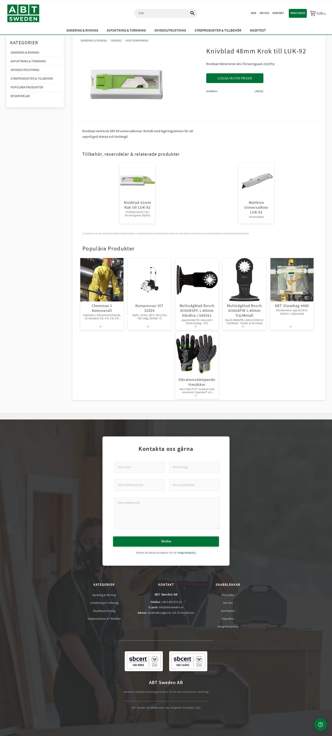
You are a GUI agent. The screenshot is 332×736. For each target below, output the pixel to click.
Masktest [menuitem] (258, 30)
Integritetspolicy (187, 552)
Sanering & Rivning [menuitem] (82, 30)
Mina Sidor (228, 595)
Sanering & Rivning (104, 595)
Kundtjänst (228, 611)
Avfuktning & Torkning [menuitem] (126, 30)
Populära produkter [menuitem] (27, 87)
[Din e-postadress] (194, 485)
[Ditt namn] (139, 467)
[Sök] (190, 13)
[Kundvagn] (318, 13)
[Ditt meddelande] (167, 513)
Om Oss (228, 603)
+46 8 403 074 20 (171, 602)
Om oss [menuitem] (264, 13)
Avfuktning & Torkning (104, 603)
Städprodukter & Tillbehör (104, 619)
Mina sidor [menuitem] (297, 13)
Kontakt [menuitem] (278, 13)
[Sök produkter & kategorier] (166, 13)
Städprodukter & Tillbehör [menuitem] (218, 30)
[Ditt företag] (194, 467)
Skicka (166, 541)
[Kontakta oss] (320, 724)
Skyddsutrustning (104, 611)
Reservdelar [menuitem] (20, 96)
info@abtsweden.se (171, 607)
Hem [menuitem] (253, 13)
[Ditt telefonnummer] (139, 485)
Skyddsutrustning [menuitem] (170, 30)
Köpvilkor (228, 619)
